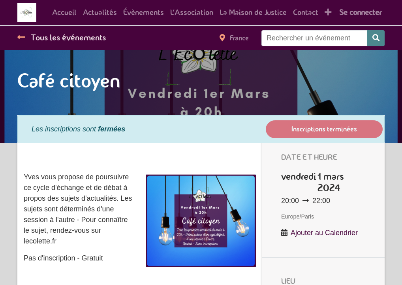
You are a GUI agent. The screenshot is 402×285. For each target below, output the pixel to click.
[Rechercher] (376, 38)
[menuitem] (64, 13)
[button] (328, 13)
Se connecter (360, 12)
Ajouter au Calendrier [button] (324, 233)
